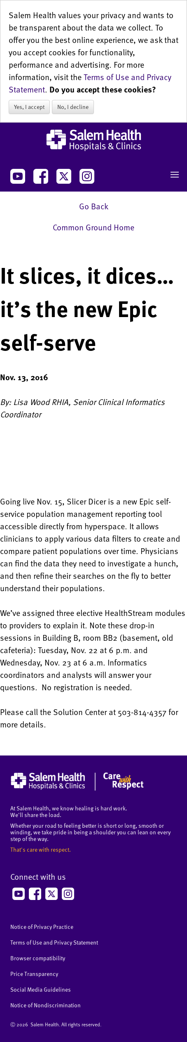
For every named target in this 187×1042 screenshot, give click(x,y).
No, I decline (73, 106)
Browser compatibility (37, 958)
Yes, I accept (29, 106)
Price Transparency (34, 973)
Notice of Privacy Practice (41, 926)
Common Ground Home (93, 227)
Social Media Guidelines (40, 989)
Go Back (93, 206)
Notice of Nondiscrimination (45, 1005)
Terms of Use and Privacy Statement (54, 942)
